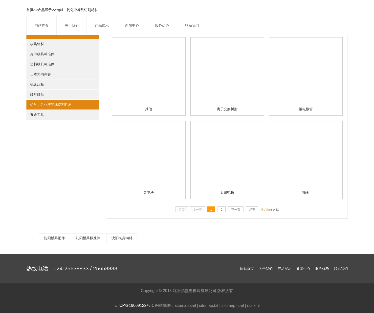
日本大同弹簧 (40, 74)
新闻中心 (132, 25)
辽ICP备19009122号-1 (134, 305)
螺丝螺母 (37, 94)
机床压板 (37, 84)
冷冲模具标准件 (42, 54)
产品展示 (102, 25)
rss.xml (253, 305)
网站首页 (41, 25)
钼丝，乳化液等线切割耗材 (77, 10)
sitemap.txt (208, 305)
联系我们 (192, 25)
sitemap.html (232, 305)
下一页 (235, 209)
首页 (29, 10)
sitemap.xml (185, 305)
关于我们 (72, 25)
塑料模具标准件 (42, 64)
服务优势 (162, 25)
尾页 (252, 209)
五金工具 (37, 115)
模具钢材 (37, 44)
